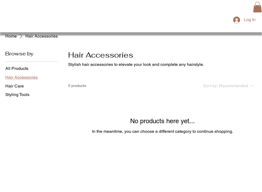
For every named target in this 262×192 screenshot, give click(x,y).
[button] (257, 7)
